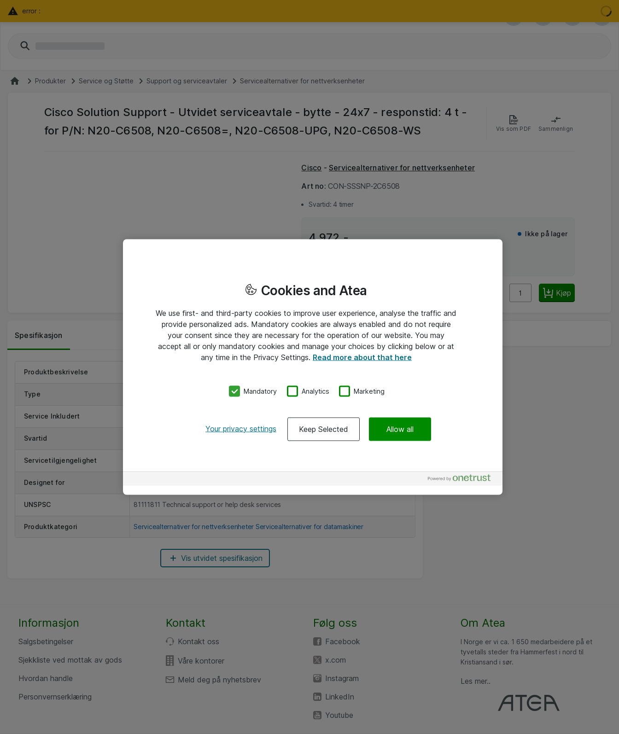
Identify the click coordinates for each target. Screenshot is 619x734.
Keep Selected (323, 428)
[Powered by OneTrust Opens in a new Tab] (463, 479)
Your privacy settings (240, 428)
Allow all (400, 428)
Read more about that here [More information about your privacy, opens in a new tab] (362, 357)
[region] (312, 367)
